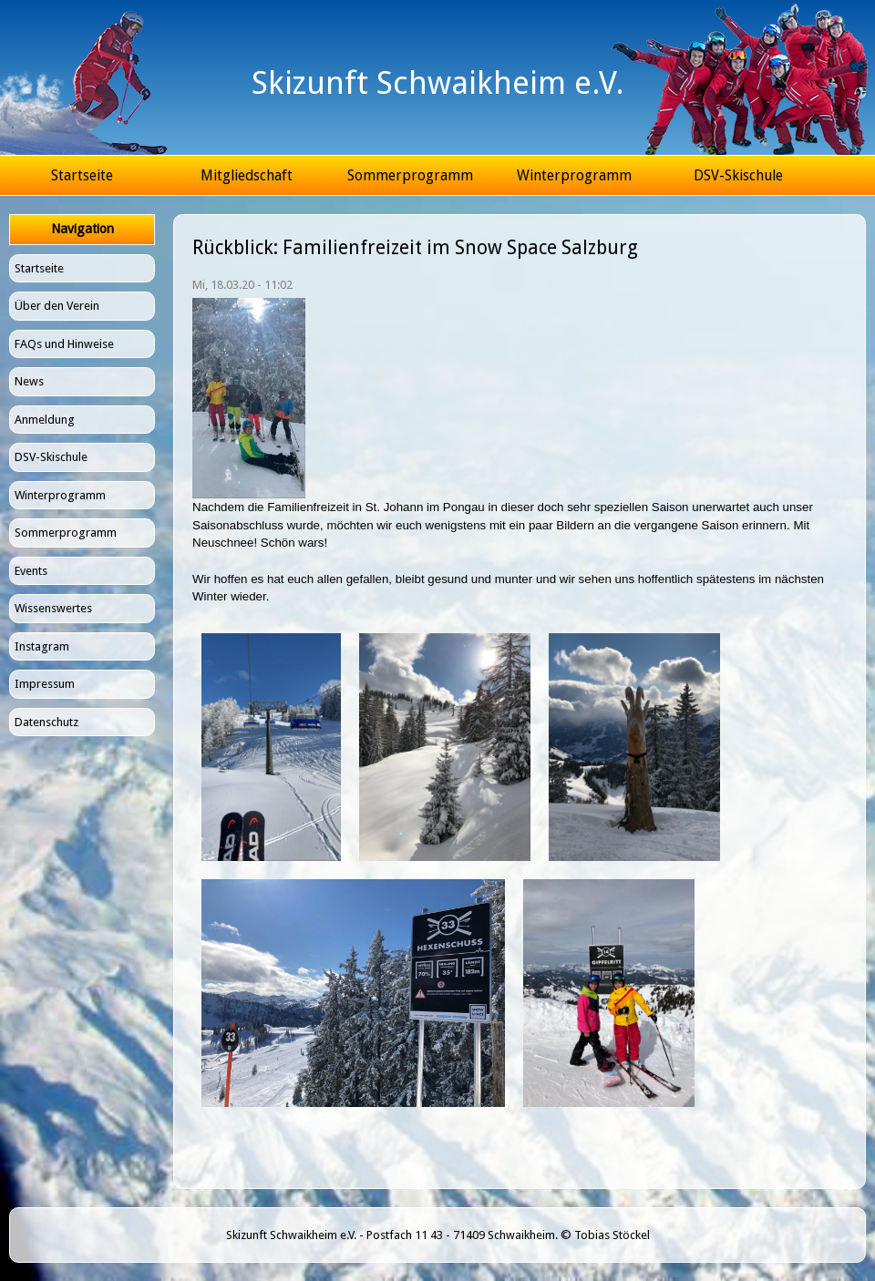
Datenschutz (46, 722)
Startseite (82, 175)
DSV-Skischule (738, 175)
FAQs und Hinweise (64, 344)
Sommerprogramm (410, 175)
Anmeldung (45, 419)
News (29, 381)
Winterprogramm (574, 175)
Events (31, 571)
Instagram (42, 646)
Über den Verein (57, 306)
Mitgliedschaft (247, 175)
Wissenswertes (53, 608)
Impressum (45, 684)
